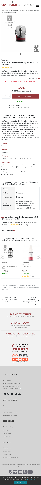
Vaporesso (4, 60)
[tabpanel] (20, 33)
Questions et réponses (10, 427)
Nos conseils (7, 433)
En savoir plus (31, 479)
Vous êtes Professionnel (10, 457)
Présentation (7, 448)
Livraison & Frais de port (10, 415)
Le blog (5, 430)
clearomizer (30, 127)
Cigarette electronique (12, 10)
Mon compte (7, 409)
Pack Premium (7, 454)
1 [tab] (20, 54)
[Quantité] (6, 96)
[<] (2, 257)
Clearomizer (24, 10)
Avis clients (6, 436)
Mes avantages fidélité (10, 412)
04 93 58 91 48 (8, 380)
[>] (39, 257)
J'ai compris (20, 482)
